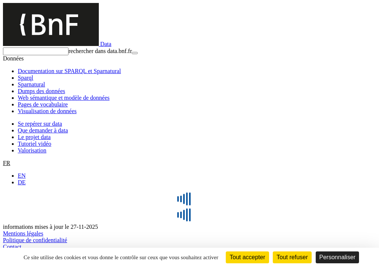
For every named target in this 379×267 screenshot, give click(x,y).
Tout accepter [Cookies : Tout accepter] (247, 257)
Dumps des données (41, 91)
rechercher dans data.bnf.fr (100, 51)
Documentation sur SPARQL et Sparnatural (69, 71)
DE (22, 182)
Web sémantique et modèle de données (64, 98)
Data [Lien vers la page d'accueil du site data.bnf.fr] (105, 44)
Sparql (25, 78)
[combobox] (189, 51)
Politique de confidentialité (35, 240)
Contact (12, 247)
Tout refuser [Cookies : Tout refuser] (292, 257)
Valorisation (32, 150)
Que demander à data (43, 130)
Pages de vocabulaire (43, 104)
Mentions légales (23, 233)
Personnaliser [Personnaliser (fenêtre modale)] (337, 257)
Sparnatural (31, 84)
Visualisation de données (47, 111)
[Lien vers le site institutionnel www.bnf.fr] (51, 44)
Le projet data (34, 137)
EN (22, 175)
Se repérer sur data (40, 124)
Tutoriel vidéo (34, 144)
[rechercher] (35, 51)
